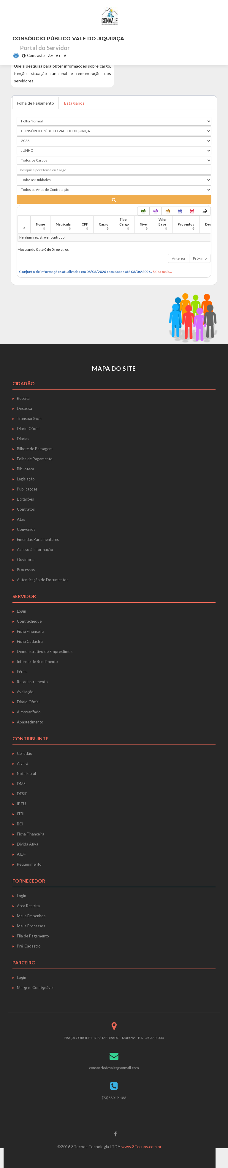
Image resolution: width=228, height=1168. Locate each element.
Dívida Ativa (27, 844)
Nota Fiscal (26, 773)
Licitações (25, 499)
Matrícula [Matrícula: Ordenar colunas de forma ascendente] (63, 224)
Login (21, 611)
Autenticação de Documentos (42, 579)
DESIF (22, 793)
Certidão (24, 753)
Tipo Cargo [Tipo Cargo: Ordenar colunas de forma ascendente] (124, 222)
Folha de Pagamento (36, 103)
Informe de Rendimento (37, 661)
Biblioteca (25, 468)
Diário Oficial (28, 428)
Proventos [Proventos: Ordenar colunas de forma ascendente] (186, 224)
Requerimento (29, 864)
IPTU (21, 803)
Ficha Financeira (30, 631)
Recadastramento (32, 681)
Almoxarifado (29, 712)
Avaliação (25, 691)
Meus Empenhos (31, 915)
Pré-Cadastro (29, 946)
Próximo (200, 258)
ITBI (20, 813)
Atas (21, 519)
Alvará (22, 763)
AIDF (21, 854)
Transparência (29, 418)
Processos (26, 569)
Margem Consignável (35, 987)
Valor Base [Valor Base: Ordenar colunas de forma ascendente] (163, 222)
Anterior (179, 258)
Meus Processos (31, 925)
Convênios (26, 529)
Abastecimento (30, 722)
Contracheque (29, 621)
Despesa (24, 408)
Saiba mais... (162, 271)
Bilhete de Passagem (35, 448)
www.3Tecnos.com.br (141, 1146)
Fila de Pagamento (33, 936)
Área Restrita (28, 905)
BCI (20, 824)
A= (50, 55)
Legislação (26, 479)
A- (66, 55)
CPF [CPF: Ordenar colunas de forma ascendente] (85, 224)
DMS (21, 783)
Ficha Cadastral (30, 641)
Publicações (27, 489)
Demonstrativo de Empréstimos (44, 651)
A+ (58, 55)
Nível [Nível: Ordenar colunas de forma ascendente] (144, 224)
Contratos (26, 509)
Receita (23, 398)
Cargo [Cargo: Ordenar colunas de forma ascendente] (103, 224)
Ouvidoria (25, 559)
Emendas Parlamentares (38, 539)
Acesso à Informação (35, 549)
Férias (22, 671)
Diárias (23, 438)
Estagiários (75, 103)
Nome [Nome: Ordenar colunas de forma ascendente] (40, 224)
